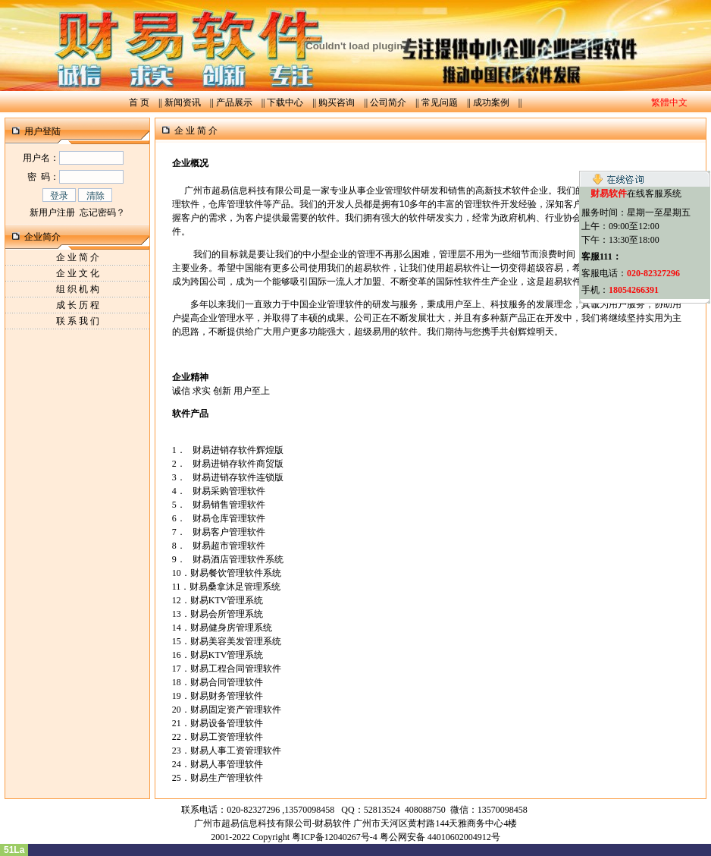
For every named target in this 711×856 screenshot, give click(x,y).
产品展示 (234, 102)
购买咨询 (336, 102)
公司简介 (388, 102)
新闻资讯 (182, 102)
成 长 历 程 (77, 305)
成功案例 (491, 102)
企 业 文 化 (77, 273)
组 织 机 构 (77, 289)
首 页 (139, 102)
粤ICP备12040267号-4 (334, 837)
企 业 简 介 (77, 257)
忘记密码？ (102, 212)
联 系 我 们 (77, 321)
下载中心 (285, 102)
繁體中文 (669, 102)
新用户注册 (52, 212)
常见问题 (439, 102)
